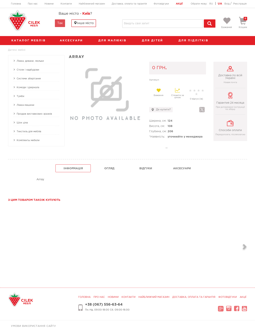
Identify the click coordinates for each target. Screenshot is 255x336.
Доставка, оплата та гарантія (129, 4)
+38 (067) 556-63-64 (104, 304)
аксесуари (73, 40)
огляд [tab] (109, 168)
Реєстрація (240, 4)
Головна (16, 4)
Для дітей (154, 40)
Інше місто (84, 23)
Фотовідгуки (161, 4)
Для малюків (114, 40)
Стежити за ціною (177, 93)
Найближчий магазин (92, 4)
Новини (49, 4)
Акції (179, 4)
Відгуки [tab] (145, 168)
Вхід (227, 4)
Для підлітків (195, 40)
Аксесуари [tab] (182, 168)
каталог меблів (29, 40)
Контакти (66, 4)
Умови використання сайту (33, 326)
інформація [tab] (73, 168)
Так (60, 23)
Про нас (33, 4)
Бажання (158, 92)
